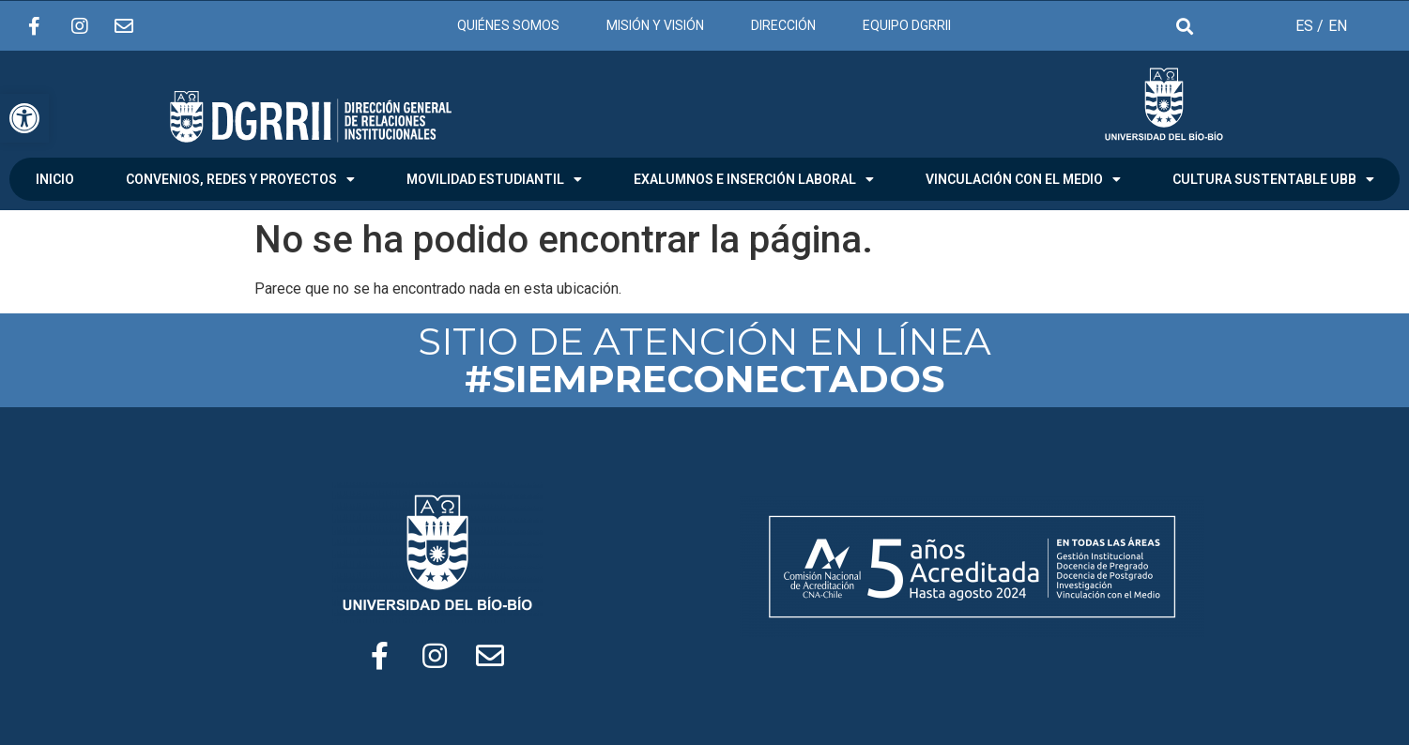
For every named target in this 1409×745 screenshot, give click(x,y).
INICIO (55, 179)
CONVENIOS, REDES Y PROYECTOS (240, 179)
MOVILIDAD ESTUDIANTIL (494, 179)
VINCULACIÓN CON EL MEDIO (1023, 179)
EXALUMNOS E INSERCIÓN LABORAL (754, 179)
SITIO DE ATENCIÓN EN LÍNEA (704, 360)
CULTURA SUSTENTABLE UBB (1273, 179)
